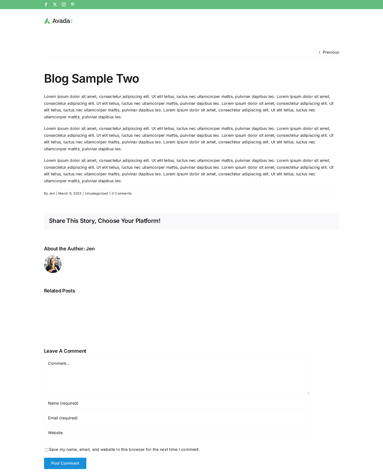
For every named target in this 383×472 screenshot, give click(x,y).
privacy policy (355, 465)
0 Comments (122, 193)
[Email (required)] (177, 417)
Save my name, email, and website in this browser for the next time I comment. (124, 449)
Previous (331, 51)
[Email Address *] (338, 429)
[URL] (177, 432)
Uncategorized (96, 193)
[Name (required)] (177, 403)
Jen (52, 193)
